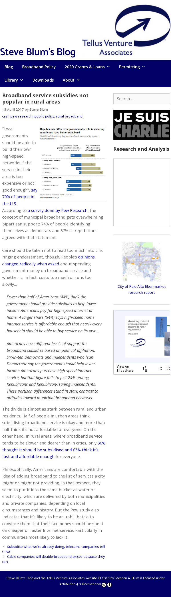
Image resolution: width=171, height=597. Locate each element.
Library (16, 80)
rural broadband (69, 116)
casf (5, 116)
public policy (44, 116)
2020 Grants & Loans (90, 66)
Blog (8, 66)
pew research (21, 116)
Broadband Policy (39, 66)
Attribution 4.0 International (85, 584)
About (73, 80)
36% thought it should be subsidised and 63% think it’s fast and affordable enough (53, 449)
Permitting (134, 66)
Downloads (43, 80)
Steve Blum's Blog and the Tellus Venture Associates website (51, 578)
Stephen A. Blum (127, 578)
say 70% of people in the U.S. (19, 196)
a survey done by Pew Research (57, 210)
